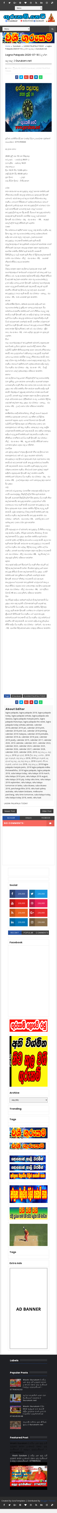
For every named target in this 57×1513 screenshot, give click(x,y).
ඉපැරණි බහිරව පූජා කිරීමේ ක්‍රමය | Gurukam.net (35, 1427)
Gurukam (17, 46)
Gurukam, (31, 68)
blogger (11, 822)
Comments (42, 936)
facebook (46, 822)
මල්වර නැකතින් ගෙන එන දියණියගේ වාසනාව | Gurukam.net (34, 1402)
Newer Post (9, 814)
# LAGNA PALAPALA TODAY (35, 696)
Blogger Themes (48, 1505)
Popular (28, 936)
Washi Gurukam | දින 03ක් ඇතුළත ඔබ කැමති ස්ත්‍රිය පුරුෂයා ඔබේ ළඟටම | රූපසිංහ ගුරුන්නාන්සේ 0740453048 (28, 1415)
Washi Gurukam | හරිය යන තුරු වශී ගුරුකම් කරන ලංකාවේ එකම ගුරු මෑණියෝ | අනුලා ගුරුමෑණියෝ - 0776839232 (28, 1389)
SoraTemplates (18, 1505)
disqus (28, 822)
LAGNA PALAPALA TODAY (34, 46)
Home (7, 46)
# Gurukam (16, 696)
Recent (15, 936)
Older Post (47, 814)
